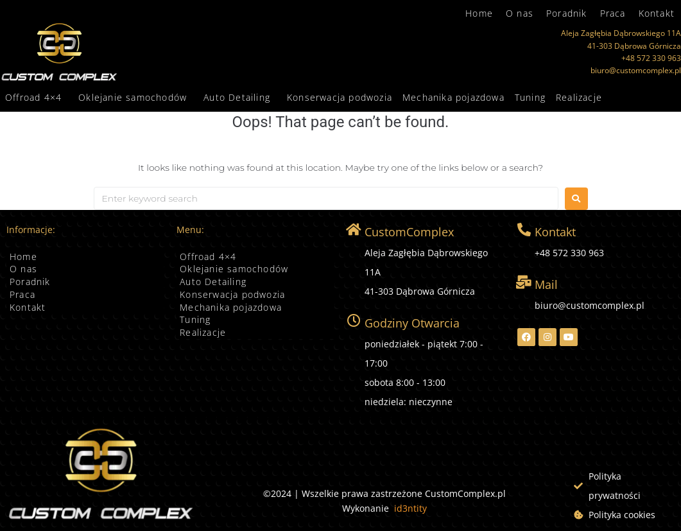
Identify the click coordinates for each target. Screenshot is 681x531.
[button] (36, 98)
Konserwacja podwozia (339, 97)
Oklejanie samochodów (132, 97)
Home (479, 13)
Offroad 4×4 (33, 97)
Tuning (530, 97)
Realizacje (579, 97)
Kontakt (657, 13)
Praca (613, 13)
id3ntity (410, 508)
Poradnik (566, 13)
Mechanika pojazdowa (453, 97)
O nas (519, 13)
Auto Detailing (236, 97)
